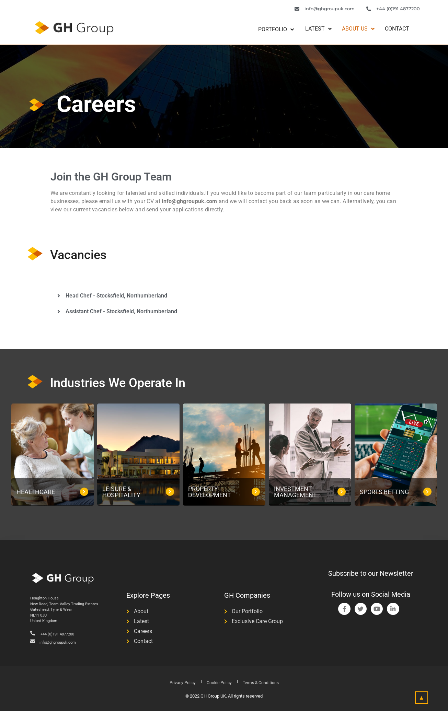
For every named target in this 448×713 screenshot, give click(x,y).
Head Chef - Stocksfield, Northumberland (116, 297)
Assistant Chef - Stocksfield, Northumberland (121, 312)
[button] (224, 297)
